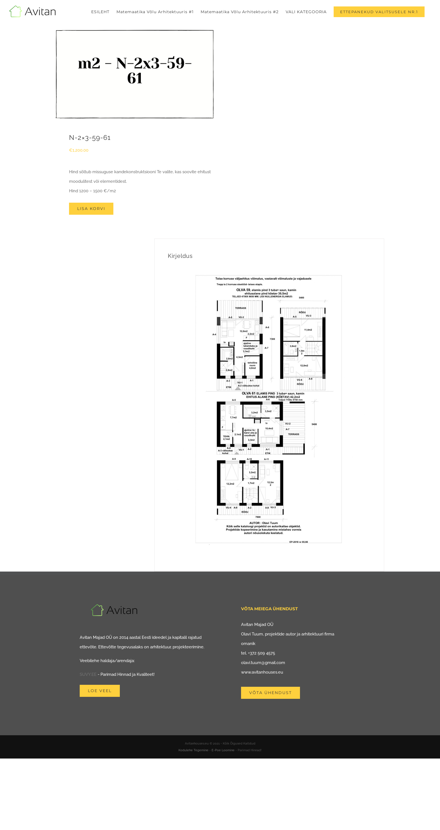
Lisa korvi (91, 208)
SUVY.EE (88, 674)
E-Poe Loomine (223, 750)
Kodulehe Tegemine (193, 750)
